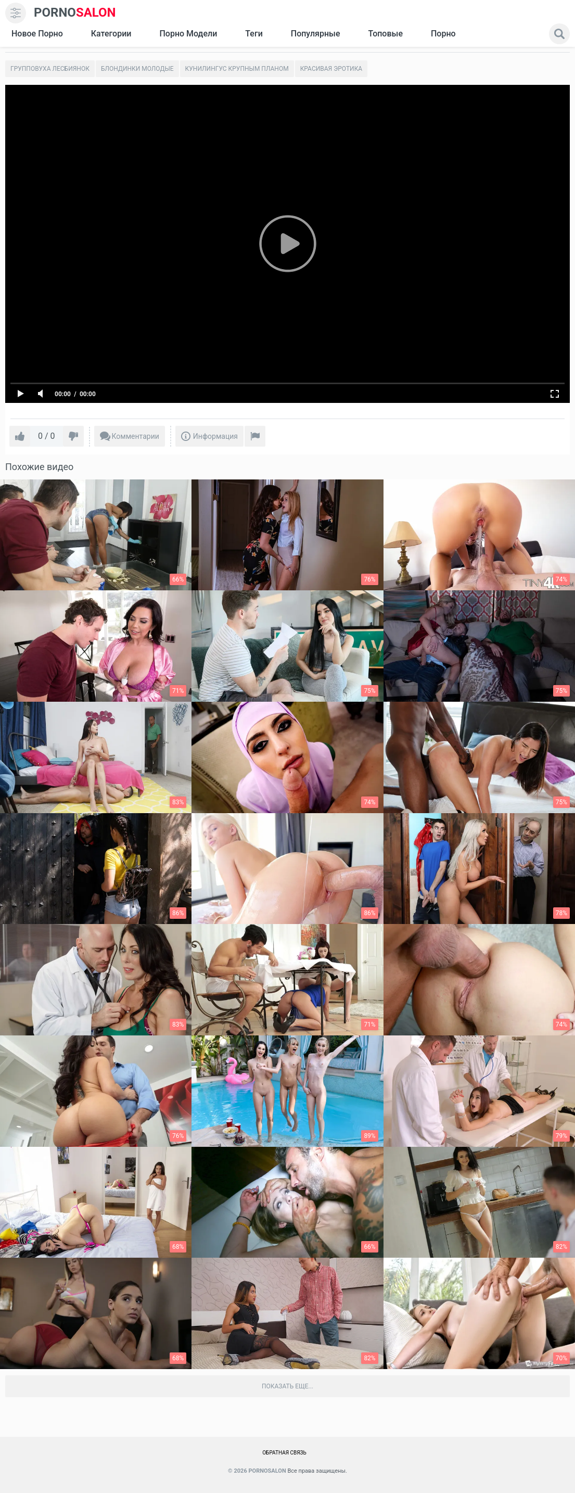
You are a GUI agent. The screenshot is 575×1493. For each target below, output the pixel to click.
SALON (75, 13)
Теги (253, 34)
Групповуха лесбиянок (50, 68)
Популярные (315, 34)
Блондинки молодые (137, 68)
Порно (443, 34)
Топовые (385, 34)
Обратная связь (284, 1453)
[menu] (15, 13)
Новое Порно (37, 34)
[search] (559, 33)
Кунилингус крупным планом (237, 68)
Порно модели (188, 34)
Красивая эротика (331, 68)
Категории (111, 34)
